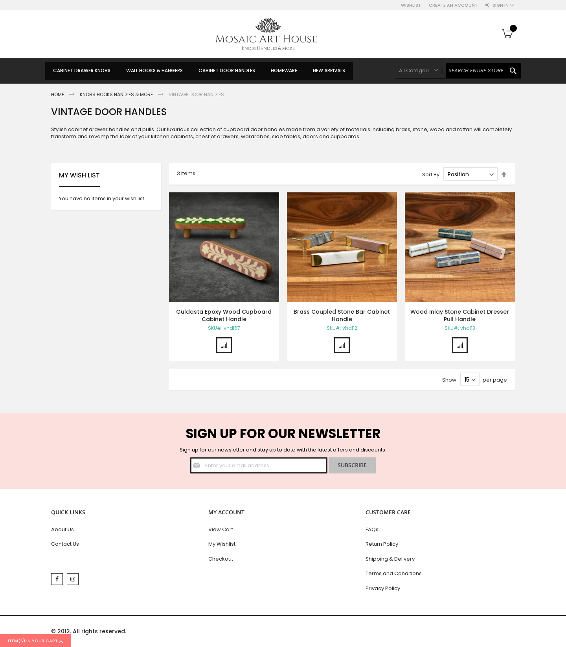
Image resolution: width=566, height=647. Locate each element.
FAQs (372, 529)
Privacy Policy (383, 588)
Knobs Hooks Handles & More (117, 94)
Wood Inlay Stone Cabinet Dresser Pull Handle (459, 315)
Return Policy (382, 544)
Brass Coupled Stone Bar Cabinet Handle (342, 315)
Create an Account (453, 5)
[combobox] (458, 71)
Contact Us (65, 544)
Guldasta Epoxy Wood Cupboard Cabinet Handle (224, 315)
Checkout (220, 559)
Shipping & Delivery (390, 559)
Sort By (430, 174)
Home (58, 94)
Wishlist (411, 5)
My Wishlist (221, 544)
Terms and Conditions (394, 573)
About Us (62, 529)
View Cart (220, 529)
